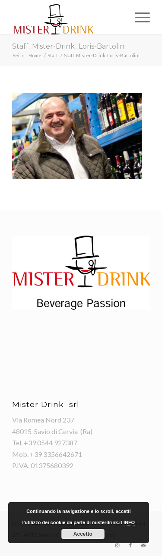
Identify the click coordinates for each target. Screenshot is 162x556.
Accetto (82, 534)
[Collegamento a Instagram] (117, 545)
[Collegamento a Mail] (143, 545)
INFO (129, 522)
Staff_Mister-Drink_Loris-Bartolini (69, 46)
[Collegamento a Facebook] (130, 545)
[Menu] (138, 17)
